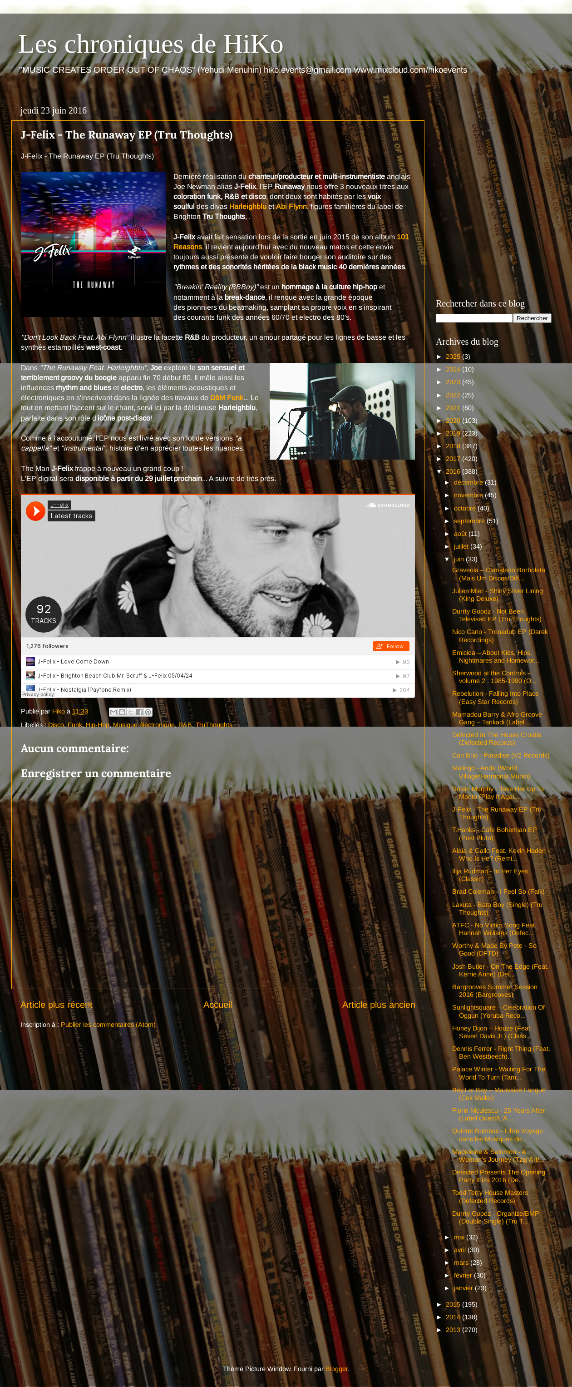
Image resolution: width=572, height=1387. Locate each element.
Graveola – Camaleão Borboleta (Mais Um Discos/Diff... (498, 573)
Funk (75, 724)
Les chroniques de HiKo (151, 44)
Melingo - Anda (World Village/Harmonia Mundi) (491, 771)
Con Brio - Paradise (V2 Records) (501, 755)
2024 (454, 369)
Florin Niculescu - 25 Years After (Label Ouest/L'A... (498, 1114)
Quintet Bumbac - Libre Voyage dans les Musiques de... (497, 1134)
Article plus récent (56, 1005)
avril (461, 1249)
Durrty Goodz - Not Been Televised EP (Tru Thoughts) (497, 615)
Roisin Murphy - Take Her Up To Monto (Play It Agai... (498, 792)
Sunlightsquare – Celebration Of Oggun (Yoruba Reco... (498, 1011)
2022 (454, 395)
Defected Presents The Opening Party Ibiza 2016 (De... (498, 1176)
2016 (454, 471)
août (461, 533)
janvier (464, 1288)
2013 (454, 1329)
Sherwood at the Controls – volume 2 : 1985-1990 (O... (494, 676)
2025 (454, 356)
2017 (454, 458)
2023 (454, 382)
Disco (56, 724)
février (464, 1275)
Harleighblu (247, 206)
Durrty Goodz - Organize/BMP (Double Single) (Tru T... (495, 1217)
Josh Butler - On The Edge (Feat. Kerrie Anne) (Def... (500, 970)
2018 (454, 446)
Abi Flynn (291, 206)
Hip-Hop (97, 724)
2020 (454, 420)
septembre (470, 521)
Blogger (336, 1368)
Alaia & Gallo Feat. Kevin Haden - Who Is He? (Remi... (501, 854)
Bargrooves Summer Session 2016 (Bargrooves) (494, 990)
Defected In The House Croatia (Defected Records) (497, 738)
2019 (454, 433)
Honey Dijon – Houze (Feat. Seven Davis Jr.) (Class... (492, 1032)
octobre (466, 508)
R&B (185, 724)
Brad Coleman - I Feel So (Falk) (498, 891)
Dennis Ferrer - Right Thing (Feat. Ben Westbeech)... (501, 1052)
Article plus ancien (378, 1005)
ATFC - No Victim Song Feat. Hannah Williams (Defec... (494, 928)
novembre (469, 495)
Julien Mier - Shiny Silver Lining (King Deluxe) (497, 594)
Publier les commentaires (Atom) (108, 1024)
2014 (454, 1317)
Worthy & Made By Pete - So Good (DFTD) (494, 949)
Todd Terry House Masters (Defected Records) (490, 1196)
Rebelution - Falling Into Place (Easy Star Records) (495, 697)
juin (460, 559)
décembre (469, 482)
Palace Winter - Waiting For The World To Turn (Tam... (498, 1072)
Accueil (217, 1005)
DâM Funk (226, 397)
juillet (462, 546)
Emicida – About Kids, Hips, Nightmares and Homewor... (495, 656)
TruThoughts (214, 724)
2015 (454, 1304)
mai (460, 1237)
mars (462, 1262)
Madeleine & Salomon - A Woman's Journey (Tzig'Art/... (498, 1155)
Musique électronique (144, 724)
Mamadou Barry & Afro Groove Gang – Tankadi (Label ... (497, 718)
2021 (454, 407)
